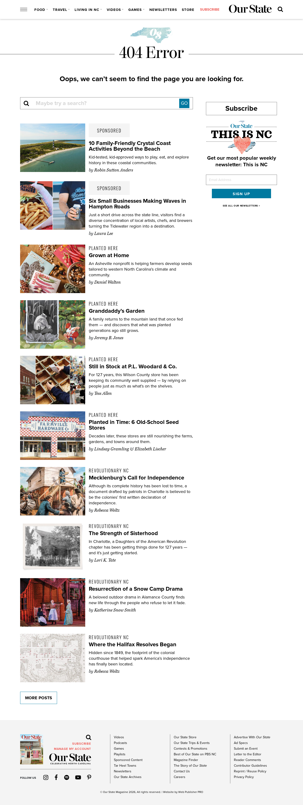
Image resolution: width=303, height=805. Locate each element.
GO (184, 103)
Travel (60, 10)
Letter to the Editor (247, 754)
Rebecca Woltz (107, 510)
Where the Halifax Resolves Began (132, 644)
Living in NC (87, 10)
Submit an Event (246, 749)
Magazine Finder (186, 760)
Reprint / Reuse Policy (250, 771)
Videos (114, 10)
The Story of (190, 766)
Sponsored (109, 130)
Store (188, 10)
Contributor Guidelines (250, 766)
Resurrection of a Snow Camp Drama (136, 588)
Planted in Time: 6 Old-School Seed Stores (134, 425)
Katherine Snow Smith (115, 610)
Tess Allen (103, 393)
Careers (179, 777)
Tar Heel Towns (125, 766)
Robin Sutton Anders (113, 170)
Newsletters (163, 10)
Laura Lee (103, 233)
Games (135, 10)
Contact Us (182, 771)
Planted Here (103, 248)
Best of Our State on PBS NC (195, 754)
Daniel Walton (107, 282)
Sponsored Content (128, 760)
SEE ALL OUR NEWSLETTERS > (241, 205)
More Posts (38, 697)
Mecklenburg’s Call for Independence (136, 477)
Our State (109, 792)
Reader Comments (247, 760)
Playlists (119, 754)
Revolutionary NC (109, 470)
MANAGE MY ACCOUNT (72, 749)
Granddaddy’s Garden (117, 311)
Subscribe (241, 108)
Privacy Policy (244, 777)
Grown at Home (109, 255)
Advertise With (252, 737)
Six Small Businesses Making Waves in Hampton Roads (137, 204)
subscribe (209, 10)
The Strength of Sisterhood (123, 533)
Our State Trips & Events (192, 743)
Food (39, 10)
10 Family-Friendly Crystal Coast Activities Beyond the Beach (130, 146)
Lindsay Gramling (111, 449)
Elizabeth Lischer (150, 449)
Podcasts (120, 743)
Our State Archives (128, 777)
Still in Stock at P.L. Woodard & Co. (133, 366)
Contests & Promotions (190, 749)
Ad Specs (241, 743)
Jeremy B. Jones (108, 337)
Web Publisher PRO (190, 792)
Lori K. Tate (105, 560)
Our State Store (185, 737)
